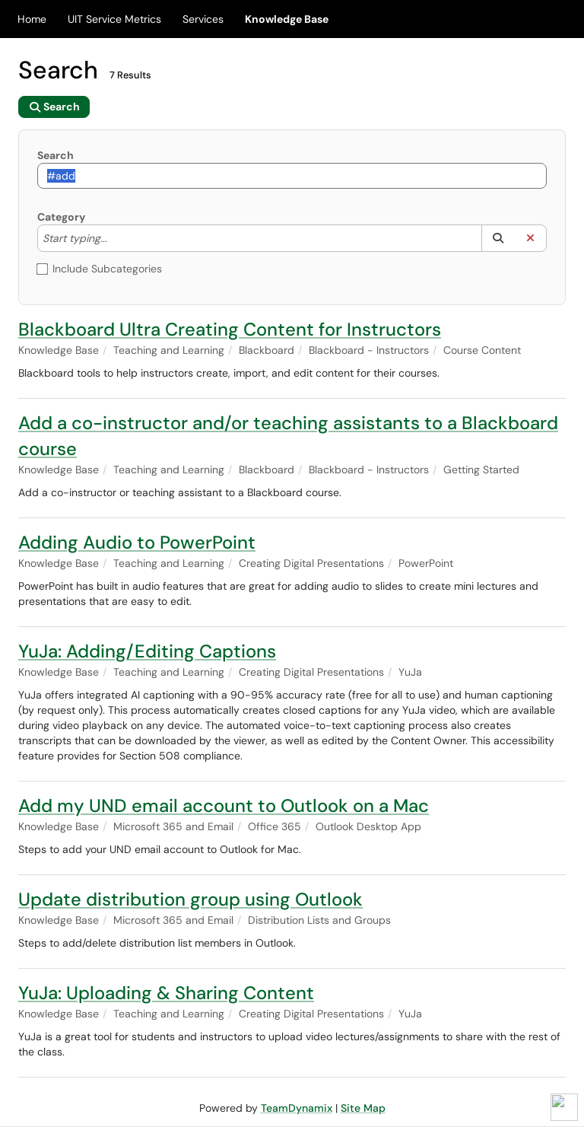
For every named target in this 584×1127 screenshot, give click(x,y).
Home (31, 19)
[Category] (114, 238)
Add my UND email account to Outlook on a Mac (223, 805)
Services (203, 19)
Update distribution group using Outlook (190, 899)
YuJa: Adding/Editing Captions (147, 651)
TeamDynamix (296, 1108)
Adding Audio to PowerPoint (137, 542)
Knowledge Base (286, 19)
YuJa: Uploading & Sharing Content (166, 992)
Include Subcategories (99, 268)
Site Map (363, 1108)
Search (55, 155)
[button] (497, 238)
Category (61, 217)
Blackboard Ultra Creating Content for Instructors (229, 329)
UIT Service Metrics (114, 19)
